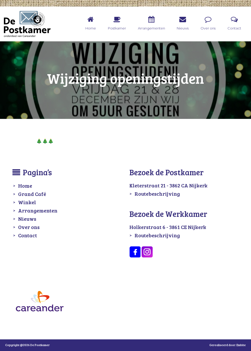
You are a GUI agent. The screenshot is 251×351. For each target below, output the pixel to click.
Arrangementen (37, 210)
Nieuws (27, 218)
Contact (27, 235)
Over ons (29, 227)
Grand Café (32, 193)
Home (25, 185)
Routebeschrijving (157, 193)
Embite (241, 345)
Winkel (27, 202)
